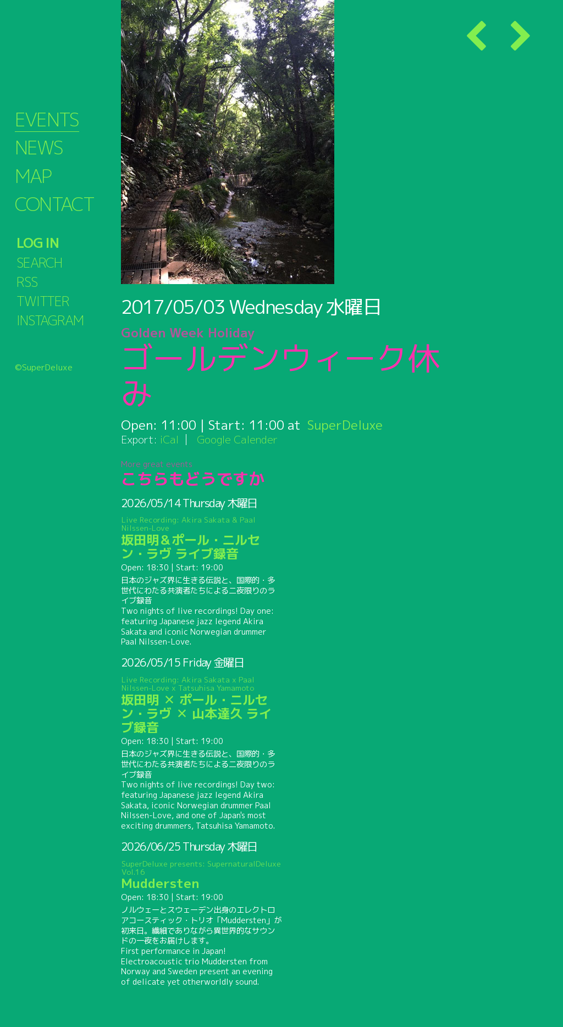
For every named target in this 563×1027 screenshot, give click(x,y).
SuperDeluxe (345, 425)
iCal (169, 439)
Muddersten (201, 875)
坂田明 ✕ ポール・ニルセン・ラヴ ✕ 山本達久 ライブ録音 (201, 705)
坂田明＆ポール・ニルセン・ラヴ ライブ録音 (201, 539)
